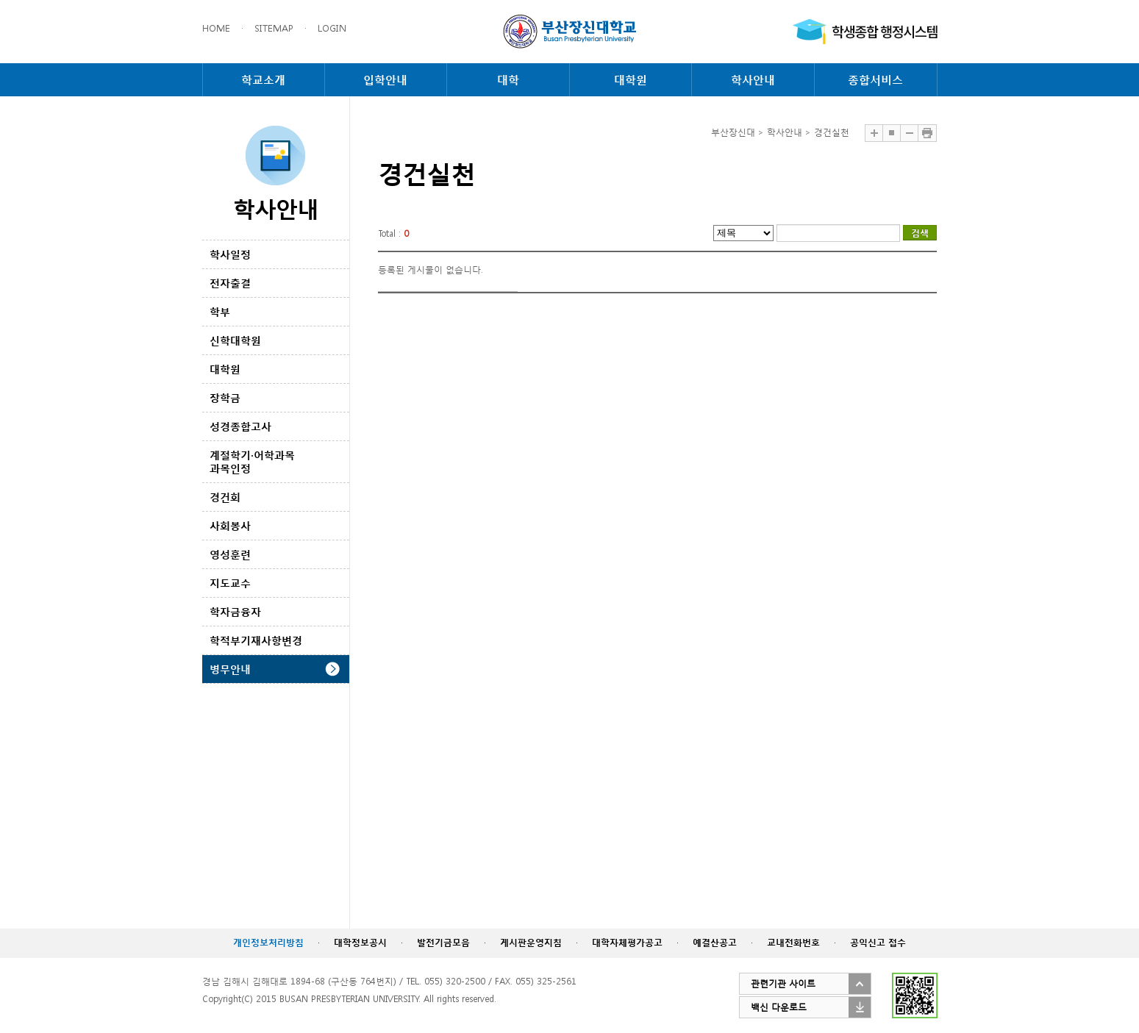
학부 (220, 311)
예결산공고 (715, 942)
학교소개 (263, 79)
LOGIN (332, 28)
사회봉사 (230, 525)
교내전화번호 (793, 942)
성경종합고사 (240, 426)
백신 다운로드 (779, 1006)
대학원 (630, 79)
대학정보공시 (360, 942)
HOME (216, 28)
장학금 (225, 397)
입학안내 (385, 79)
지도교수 (230, 583)
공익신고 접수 (878, 942)
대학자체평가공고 (627, 942)
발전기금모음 (443, 942)
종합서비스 (875, 79)
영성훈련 (230, 554)
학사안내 (753, 79)
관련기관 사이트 (783, 983)
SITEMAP (273, 28)
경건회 (225, 497)
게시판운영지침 (531, 942)
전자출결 (230, 283)
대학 (508, 79)
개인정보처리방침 (268, 942)
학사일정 (230, 254)
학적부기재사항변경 (256, 640)
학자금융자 (235, 611)
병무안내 (230, 669)
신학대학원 (235, 340)
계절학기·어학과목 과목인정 (252, 461)
